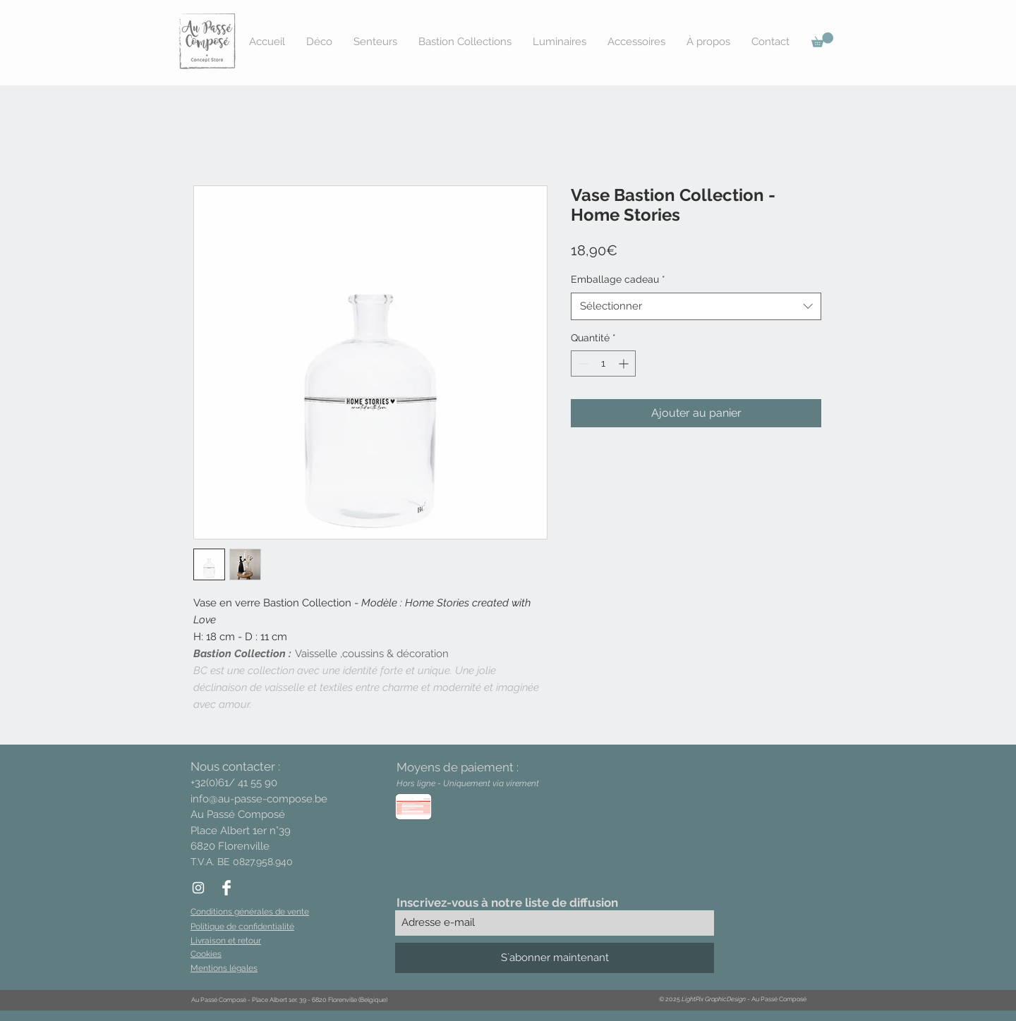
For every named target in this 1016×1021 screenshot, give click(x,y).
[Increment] (625, 363)
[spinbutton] (603, 363)
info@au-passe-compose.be (258, 799)
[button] (822, 39)
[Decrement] (582, 363)
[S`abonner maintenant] (554, 958)
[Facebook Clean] (226, 887)
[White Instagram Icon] (198, 887)
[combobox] (696, 306)
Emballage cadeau (618, 279)
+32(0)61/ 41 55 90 (233, 782)
